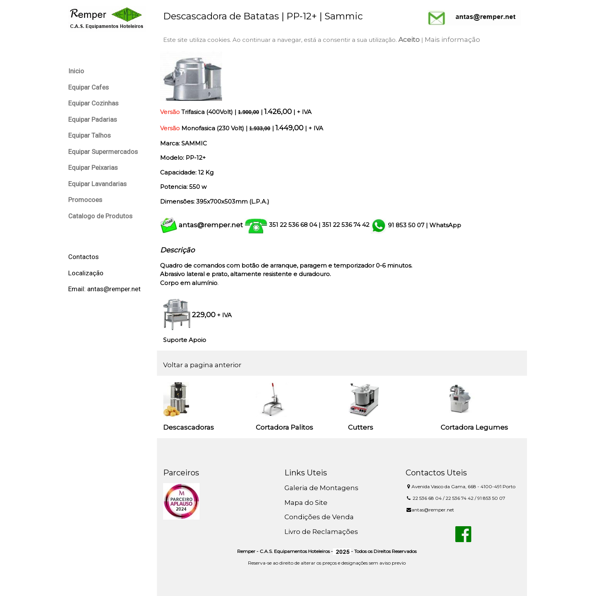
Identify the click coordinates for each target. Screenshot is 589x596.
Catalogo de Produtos (100, 216)
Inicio (76, 71)
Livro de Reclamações (321, 532)
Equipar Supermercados (103, 151)
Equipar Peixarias (93, 167)
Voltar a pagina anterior (202, 365)
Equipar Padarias (92, 119)
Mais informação (452, 39)
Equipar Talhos (89, 135)
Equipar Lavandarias (97, 184)
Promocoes (85, 200)
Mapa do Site (305, 502)
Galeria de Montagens (321, 488)
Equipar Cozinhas (93, 103)
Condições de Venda (319, 517)
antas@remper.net (211, 225)
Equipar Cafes (88, 87)
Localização (85, 273)
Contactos (83, 257)
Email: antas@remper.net (104, 289)
